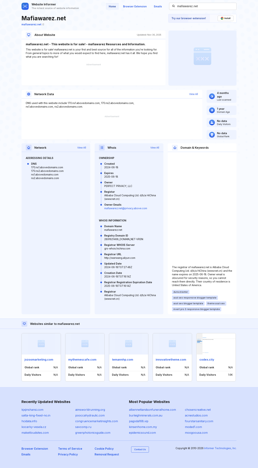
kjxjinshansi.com (32, 409)
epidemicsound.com (142, 432)
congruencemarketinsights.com (96, 421)
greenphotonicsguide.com (92, 432)
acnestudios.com (196, 415)
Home (112, 6)
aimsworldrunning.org (90, 409)
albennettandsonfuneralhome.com (152, 409)
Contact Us (140, 449)
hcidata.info (29, 421)
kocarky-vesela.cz (34, 427)
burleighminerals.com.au (145, 415)
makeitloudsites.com (35, 432)
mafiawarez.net (33, 24)
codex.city (206, 359)
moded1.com (193, 427)
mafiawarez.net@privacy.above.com (125, 208)
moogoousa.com (196, 432)
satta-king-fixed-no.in (36, 415)
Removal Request (107, 454)
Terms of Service (70, 448)
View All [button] (195, 94)
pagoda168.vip (138, 421)
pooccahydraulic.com (90, 415)
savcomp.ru (83, 427)
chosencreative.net (198, 409)
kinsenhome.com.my (143, 427)
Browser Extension (135, 6)
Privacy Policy (68, 454)
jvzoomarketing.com (39, 359)
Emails (158, 6)
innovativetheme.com (171, 359)
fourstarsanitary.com (199, 421)
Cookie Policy (104, 448)
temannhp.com (122, 359)
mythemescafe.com (82, 359)
